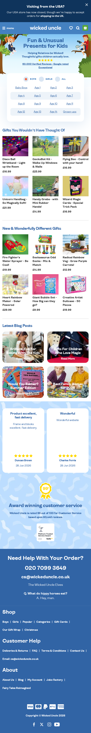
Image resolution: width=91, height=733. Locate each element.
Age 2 (53, 87)
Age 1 (37, 87)
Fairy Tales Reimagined (16, 688)
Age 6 (53, 95)
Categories (43, 621)
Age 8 (21, 103)
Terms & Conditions (53, 650)
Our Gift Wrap (11, 629)
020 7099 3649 (45, 568)
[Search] (78, 28)
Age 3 (69, 87)
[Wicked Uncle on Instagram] (49, 724)
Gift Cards (60, 621)
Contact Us (77, 650)
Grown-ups (69, 111)
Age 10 (53, 103)
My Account (34, 679)
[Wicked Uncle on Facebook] (34, 724)
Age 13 (37, 111)
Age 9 (37, 103)
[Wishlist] (71, 28)
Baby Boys (21, 87)
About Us (8, 679)
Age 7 (70, 95)
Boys (5, 621)
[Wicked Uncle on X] (41, 724)
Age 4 (21, 95)
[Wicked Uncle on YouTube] (56, 724)
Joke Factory (54, 679)
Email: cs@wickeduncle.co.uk (20, 659)
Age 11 (69, 103)
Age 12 (21, 111)
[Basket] (85, 28)
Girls (16, 621)
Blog (20, 679)
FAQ (34, 650)
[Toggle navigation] (8, 28)
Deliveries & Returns (15, 650)
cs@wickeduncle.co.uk (45, 577)
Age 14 (53, 111)
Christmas (31, 629)
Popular (27, 621)
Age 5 (37, 95)
